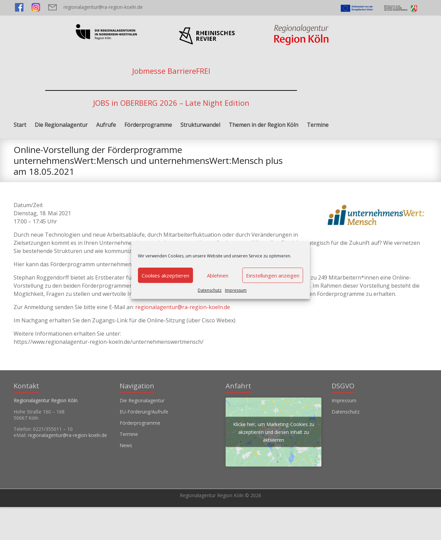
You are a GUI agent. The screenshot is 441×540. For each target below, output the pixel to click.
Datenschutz (210, 290)
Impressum (236, 290)
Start (20, 125)
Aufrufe (106, 125)
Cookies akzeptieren (165, 275)
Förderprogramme (148, 125)
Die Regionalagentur (61, 125)
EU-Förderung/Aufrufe (144, 411)
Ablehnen (217, 275)
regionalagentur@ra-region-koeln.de (103, 7)
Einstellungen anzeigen (272, 275)
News (126, 445)
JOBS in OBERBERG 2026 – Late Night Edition (171, 103)
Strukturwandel (200, 125)
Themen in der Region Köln (263, 125)
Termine (318, 125)
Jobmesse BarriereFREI (171, 71)
